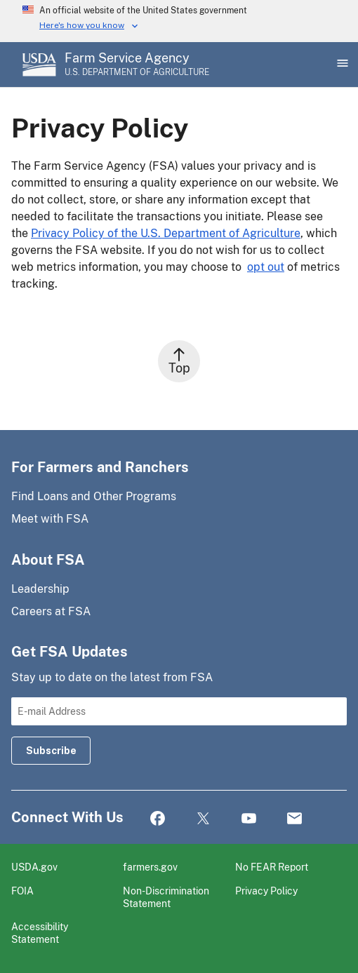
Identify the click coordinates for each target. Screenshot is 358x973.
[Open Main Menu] (341, 64)
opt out (265, 267)
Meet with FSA (49, 518)
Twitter (203, 819)
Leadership (40, 589)
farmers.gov (150, 867)
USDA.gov (34, 867)
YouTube (249, 819)
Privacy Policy (266, 891)
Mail (294, 819)
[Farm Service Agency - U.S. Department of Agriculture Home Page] (137, 65)
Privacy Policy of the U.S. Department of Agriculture (165, 233)
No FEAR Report (271, 867)
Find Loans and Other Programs (93, 496)
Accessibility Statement (39, 932)
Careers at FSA (51, 611)
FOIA (22, 891)
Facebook (157, 819)
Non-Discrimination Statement (166, 897)
